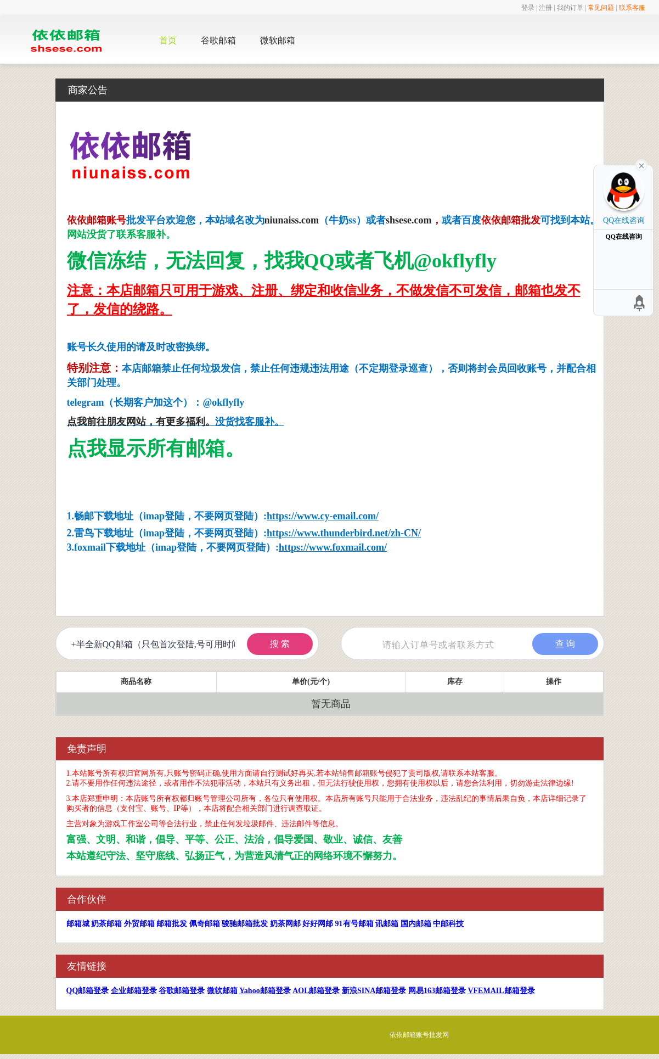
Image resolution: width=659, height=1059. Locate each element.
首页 (168, 40)
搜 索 (280, 643)
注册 (545, 8)
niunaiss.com (291, 220)
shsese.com (409, 220)
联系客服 (632, 8)
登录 (527, 8)
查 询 (565, 643)
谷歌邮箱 (218, 40)
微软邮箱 (277, 40)
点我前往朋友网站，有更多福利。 (141, 421)
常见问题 (601, 8)
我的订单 (570, 8)
